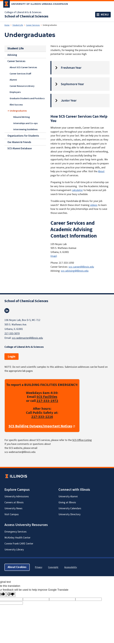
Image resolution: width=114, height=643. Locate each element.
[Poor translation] (11, 594)
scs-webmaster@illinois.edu (27, 338)
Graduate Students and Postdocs (27, 98)
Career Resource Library (22, 86)
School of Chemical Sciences (26, 16)
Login (11, 356)
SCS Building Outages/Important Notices (40, 426)
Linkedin (7, 310)
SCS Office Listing (82, 440)
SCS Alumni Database (19, 148)
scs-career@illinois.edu (81, 267)
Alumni (13, 79)
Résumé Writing (21, 117)
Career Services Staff (20, 73)
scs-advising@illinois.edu (74, 271)
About (101, 171)
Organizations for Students (23, 136)
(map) (53, 256)
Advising (12, 55)
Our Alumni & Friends (19, 142)
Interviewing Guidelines (25, 129)
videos (93, 205)
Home (7, 25)
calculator (77, 190)
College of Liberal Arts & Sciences (23, 12)
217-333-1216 (42, 416)
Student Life (17, 25)
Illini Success (16, 104)
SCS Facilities (47, 396)
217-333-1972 (47, 400)
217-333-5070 (12, 333)
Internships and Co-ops (25, 123)
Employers (15, 92)
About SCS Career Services (23, 67)
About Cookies (17, 567)
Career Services (33, 25)
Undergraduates (18, 110)
